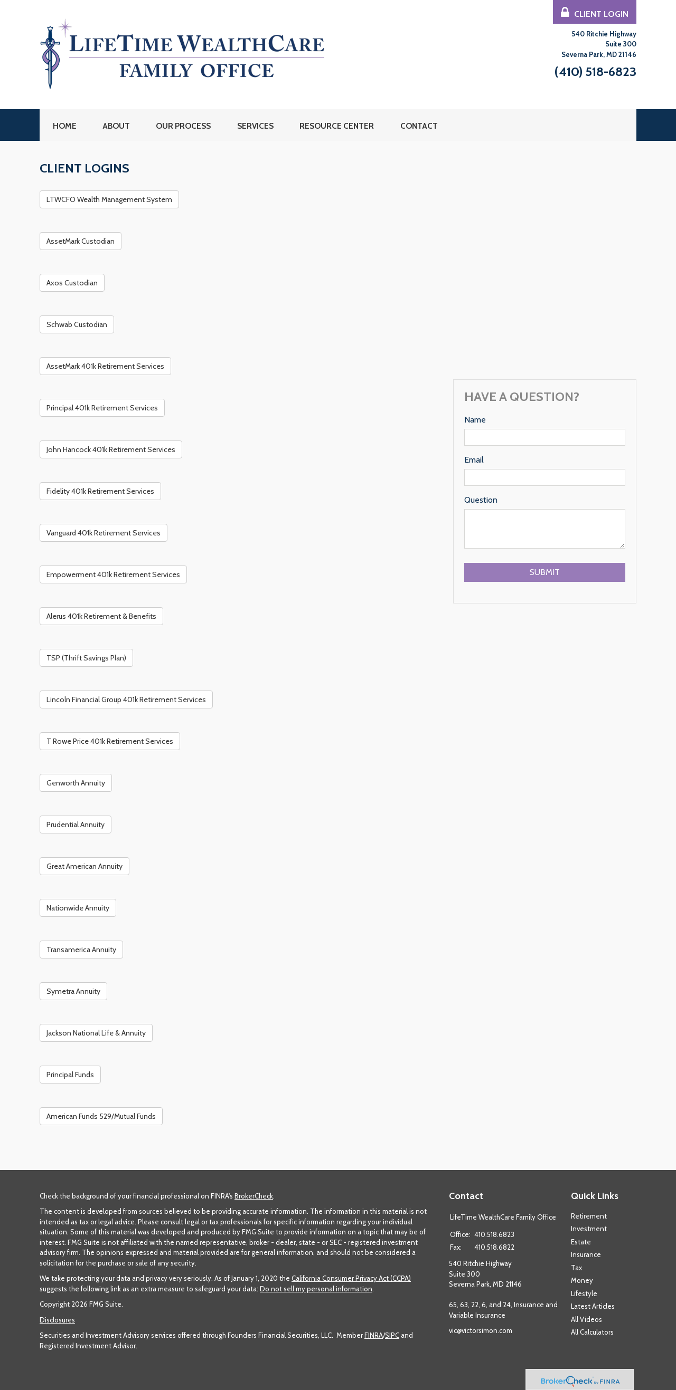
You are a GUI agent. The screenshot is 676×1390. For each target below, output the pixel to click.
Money (582, 1280)
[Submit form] (544, 572)
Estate (581, 1242)
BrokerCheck (253, 1196)
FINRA (373, 1335)
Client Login (594, 12)
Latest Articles (593, 1306)
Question (480, 500)
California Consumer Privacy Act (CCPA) (351, 1278)
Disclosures (57, 1320)
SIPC (392, 1335)
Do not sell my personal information (316, 1288)
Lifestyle (584, 1293)
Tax (576, 1267)
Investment (589, 1228)
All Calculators (592, 1332)
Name (475, 420)
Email (474, 460)
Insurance (586, 1254)
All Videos (586, 1319)
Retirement (589, 1216)
